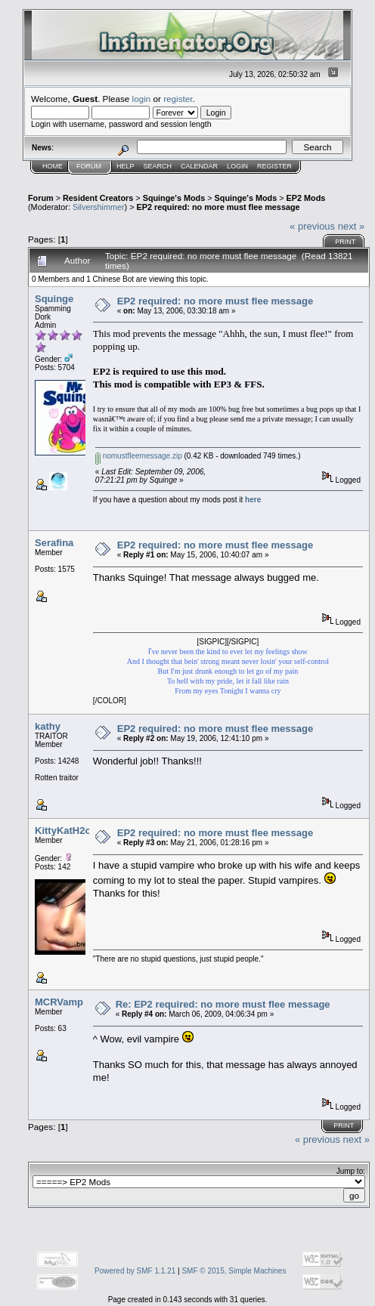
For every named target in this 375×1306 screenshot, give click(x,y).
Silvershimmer (99, 206)
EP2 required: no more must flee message (218, 206)
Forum (88, 166)
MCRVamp (59, 1002)
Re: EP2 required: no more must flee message (223, 1004)
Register (274, 166)
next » (351, 226)
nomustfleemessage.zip (138, 456)
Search (158, 166)
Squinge (54, 298)
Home (52, 166)
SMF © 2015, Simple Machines (233, 1271)
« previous (312, 226)
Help (125, 166)
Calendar (199, 166)
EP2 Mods (306, 197)
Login (237, 166)
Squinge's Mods (174, 197)
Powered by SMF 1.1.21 (135, 1271)
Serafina (54, 542)
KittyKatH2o (63, 830)
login (141, 98)
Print (345, 241)
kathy (47, 726)
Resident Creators (98, 197)
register (177, 98)
